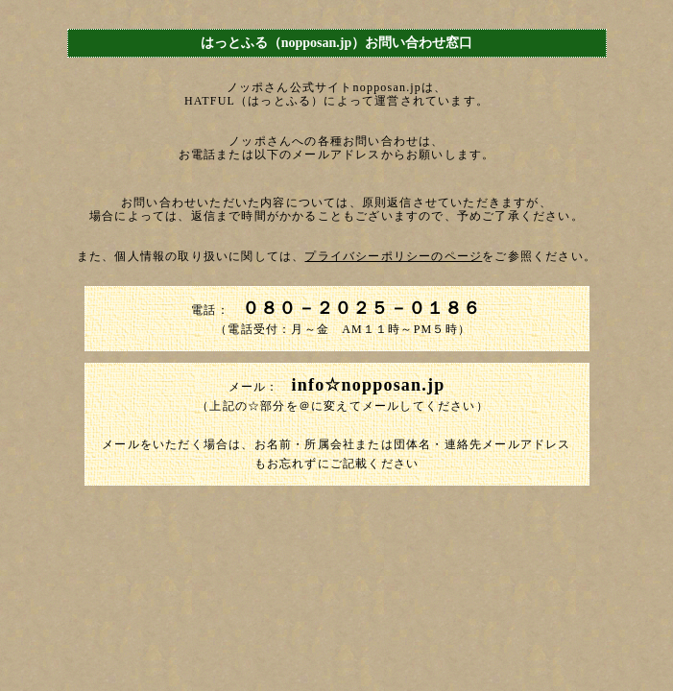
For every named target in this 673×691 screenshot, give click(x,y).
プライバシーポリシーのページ (393, 256)
